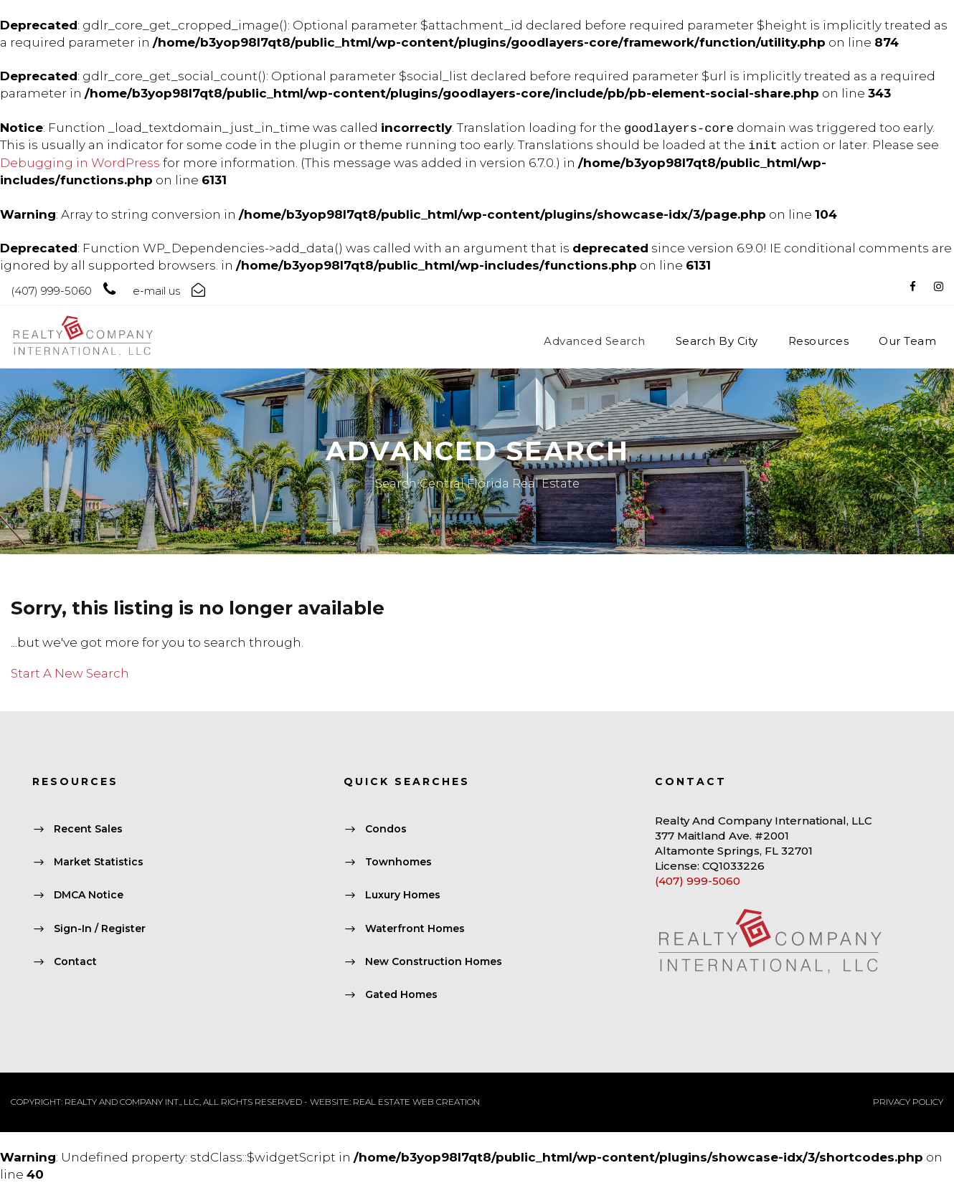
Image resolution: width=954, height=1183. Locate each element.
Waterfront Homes (415, 928)
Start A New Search (70, 673)
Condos (386, 828)
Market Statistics (98, 862)
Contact (75, 961)
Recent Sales (88, 828)
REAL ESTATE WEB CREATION (416, 1101)
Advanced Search (595, 341)
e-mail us (156, 291)
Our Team (907, 341)
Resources (818, 341)
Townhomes (398, 862)
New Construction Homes (433, 961)
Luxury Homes (402, 895)
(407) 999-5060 (697, 881)
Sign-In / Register (100, 928)
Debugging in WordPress (80, 163)
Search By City (717, 341)
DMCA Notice (88, 895)
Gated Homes (401, 994)
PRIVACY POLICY (908, 1101)
